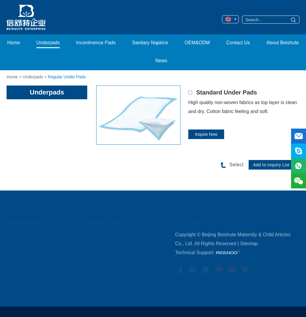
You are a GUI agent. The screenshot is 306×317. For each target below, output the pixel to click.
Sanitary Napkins (150, 42)
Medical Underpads (27, 247)
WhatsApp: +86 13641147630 (113, 274)
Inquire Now (206, 134)
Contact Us (238, 42)
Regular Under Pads (67, 76)
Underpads (48, 42)
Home (13, 42)
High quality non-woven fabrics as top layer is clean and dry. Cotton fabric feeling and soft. (242, 107)
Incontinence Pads (96, 42)
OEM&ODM (197, 42)
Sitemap (249, 247)
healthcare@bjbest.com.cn (125, 283)
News (161, 60)
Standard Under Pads (226, 92)
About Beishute (282, 42)
